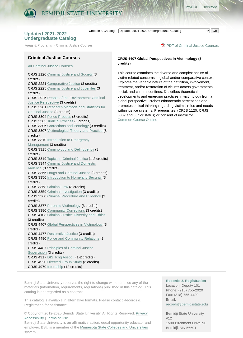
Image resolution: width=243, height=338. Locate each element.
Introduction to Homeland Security (74, 177)
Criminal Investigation (64, 192)
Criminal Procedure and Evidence (74, 196)
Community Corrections (66, 210)
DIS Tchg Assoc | (60, 257)
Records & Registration (186, 281)
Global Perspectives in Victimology (75, 224)
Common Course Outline (137, 120)
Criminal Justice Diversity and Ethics (76, 215)
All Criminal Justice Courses (50, 66)
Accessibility (34, 318)
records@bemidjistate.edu (187, 304)
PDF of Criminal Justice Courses (193, 45)
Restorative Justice (62, 234)
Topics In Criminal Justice (67, 159)
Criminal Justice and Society (70, 74)
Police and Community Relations (73, 238)
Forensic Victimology (63, 206)
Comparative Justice (63, 83)
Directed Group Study (64, 262)
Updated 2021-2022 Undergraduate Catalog (50, 36)
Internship (55, 267)
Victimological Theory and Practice (74, 131)
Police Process (59, 116)
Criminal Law (57, 187)
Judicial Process (60, 121)
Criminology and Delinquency (70, 149)
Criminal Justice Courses (74, 45)
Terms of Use (57, 318)
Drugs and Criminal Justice (68, 173)
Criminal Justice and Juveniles (71, 88)
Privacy (142, 313)
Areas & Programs (38, 45)
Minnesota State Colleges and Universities (114, 327)
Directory (209, 7)
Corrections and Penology (68, 126)
